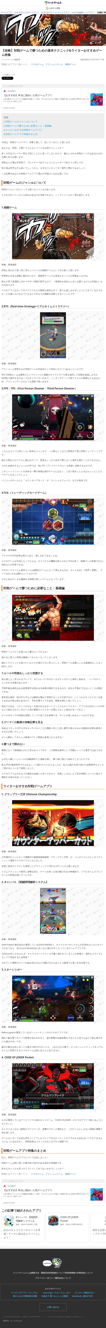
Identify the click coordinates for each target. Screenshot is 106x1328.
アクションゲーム (54, 64)
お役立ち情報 (53, 8)
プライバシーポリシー (45, 1278)
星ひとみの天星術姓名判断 (25, 1296)
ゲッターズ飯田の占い (85, 1292)
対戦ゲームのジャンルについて (21, 121)
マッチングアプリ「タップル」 (25, 1292)
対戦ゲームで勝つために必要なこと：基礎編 (28, 125)
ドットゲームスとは (22, 1272)
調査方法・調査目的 (40, 1272)
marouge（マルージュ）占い (57, 1292)
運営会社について (63, 1278)
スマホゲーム (37, 64)
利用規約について (57, 1272)
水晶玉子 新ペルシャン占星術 (54, 1296)
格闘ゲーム (70, 64)
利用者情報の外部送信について (79, 1272)
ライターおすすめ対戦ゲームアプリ (23, 129)
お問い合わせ (53, 1307)
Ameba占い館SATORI (82, 1296)
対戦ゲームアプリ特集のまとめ (21, 134)
